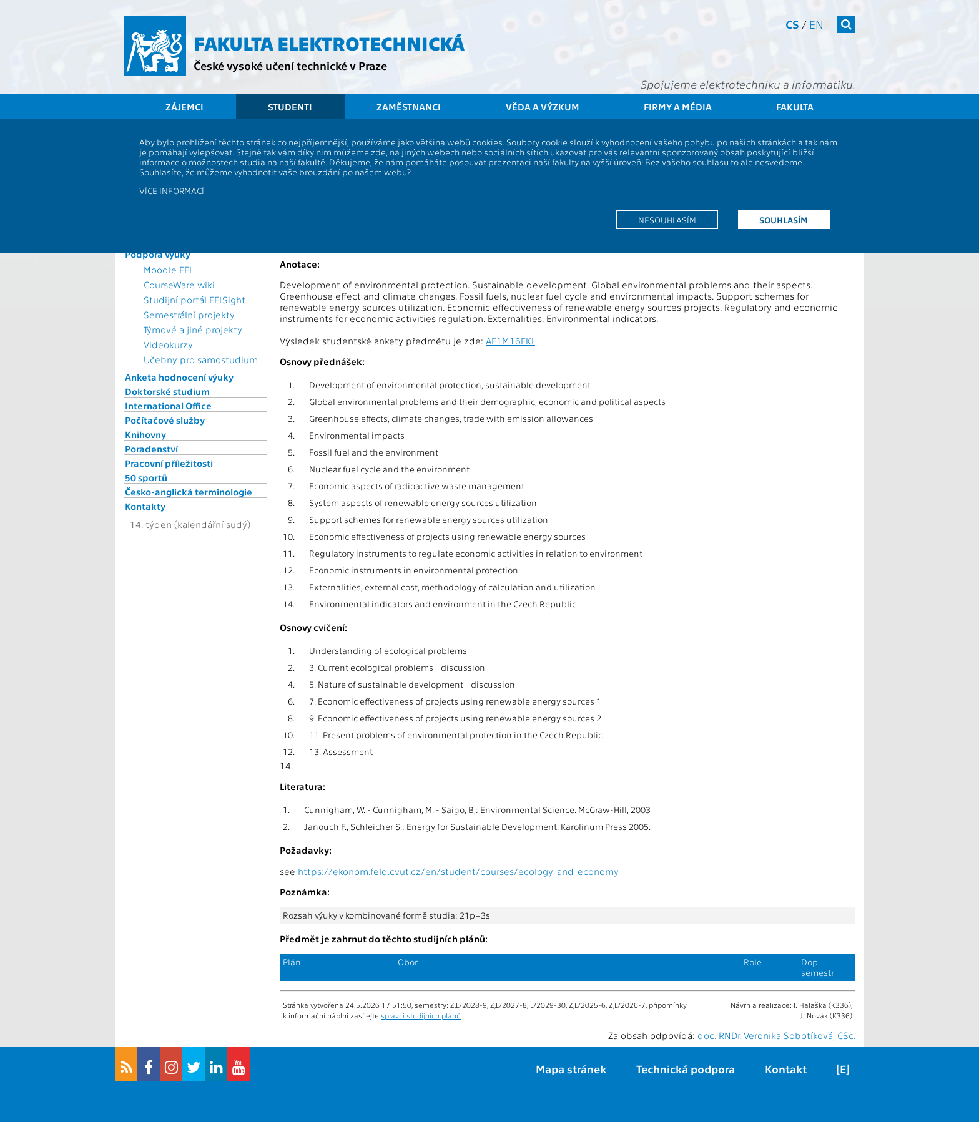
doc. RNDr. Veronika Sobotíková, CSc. (776, 1035)
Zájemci (184, 106)
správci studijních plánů (421, 1015)
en (816, 24)
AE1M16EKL (510, 340)
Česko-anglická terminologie (188, 491)
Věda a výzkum (542, 106)
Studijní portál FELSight (194, 299)
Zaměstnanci (408, 106)
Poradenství (151, 448)
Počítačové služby (165, 420)
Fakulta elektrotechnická (329, 42)
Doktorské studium (167, 391)
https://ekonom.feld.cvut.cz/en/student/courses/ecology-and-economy (458, 871)
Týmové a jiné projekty (193, 329)
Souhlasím (783, 220)
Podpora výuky (157, 254)
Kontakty (145, 506)
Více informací (171, 190)
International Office (168, 405)
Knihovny (145, 434)
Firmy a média (678, 106)
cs (792, 24)
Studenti (290, 106)
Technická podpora (685, 1068)
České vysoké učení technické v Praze (290, 65)
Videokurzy (168, 344)
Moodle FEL (168, 269)
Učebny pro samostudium (201, 359)
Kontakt (786, 1068)
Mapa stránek (571, 1068)
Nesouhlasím (667, 220)
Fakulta (795, 106)
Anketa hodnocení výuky (179, 377)
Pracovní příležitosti (169, 463)
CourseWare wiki (179, 284)
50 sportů (146, 477)
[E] (843, 1068)
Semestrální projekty (189, 314)
